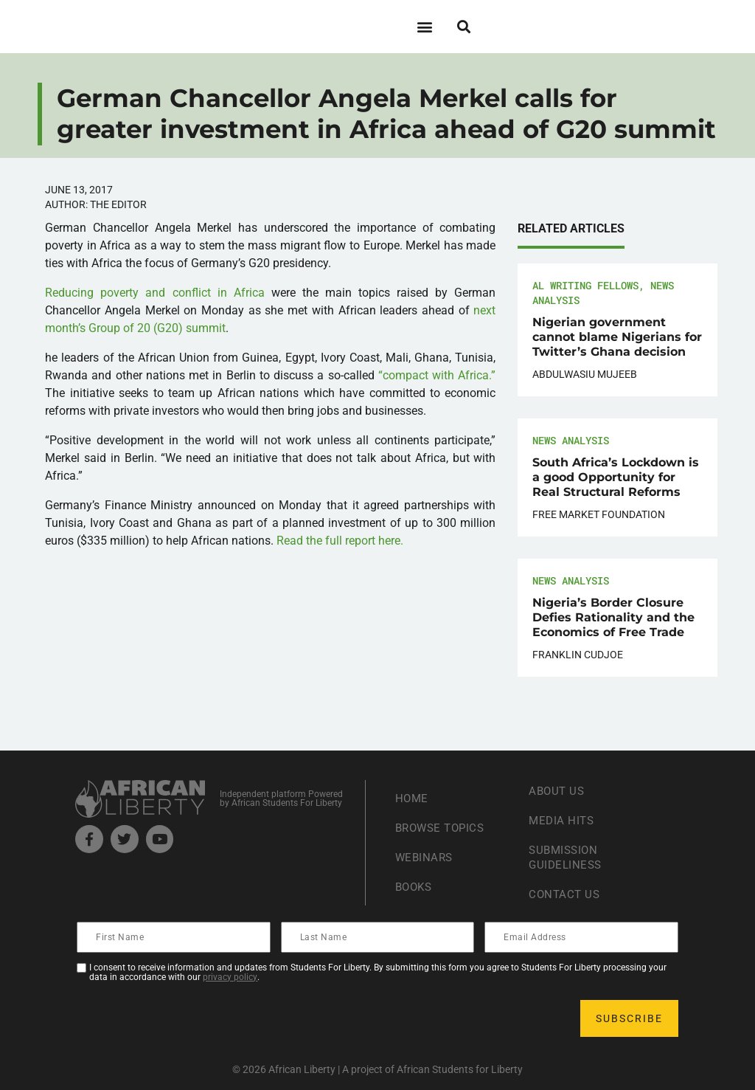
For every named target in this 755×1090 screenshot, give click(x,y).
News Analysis (570, 440)
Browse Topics (443, 828)
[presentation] (190, 1018)
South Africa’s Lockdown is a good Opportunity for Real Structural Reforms (615, 477)
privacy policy (230, 977)
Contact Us (565, 894)
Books (415, 887)
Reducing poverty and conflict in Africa (155, 293)
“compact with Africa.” (437, 375)
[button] (424, 26)
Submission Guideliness (567, 857)
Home (412, 798)
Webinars (425, 857)
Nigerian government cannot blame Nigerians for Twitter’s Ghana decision (617, 337)
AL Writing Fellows (585, 285)
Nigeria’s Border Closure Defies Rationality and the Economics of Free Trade (613, 617)
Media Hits (562, 820)
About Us (558, 791)
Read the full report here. (339, 541)
